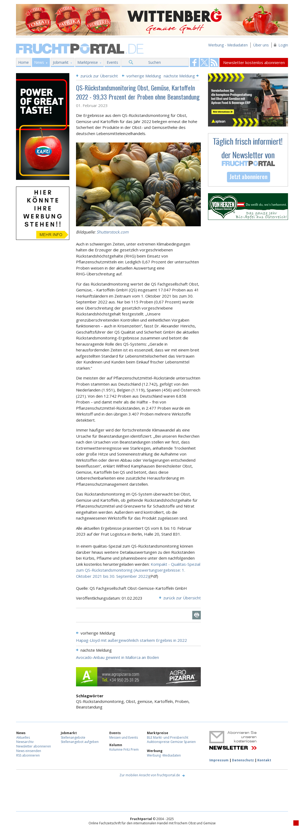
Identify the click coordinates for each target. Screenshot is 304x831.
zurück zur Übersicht (99, 75)
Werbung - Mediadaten (228, 45)
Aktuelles (23, 737)
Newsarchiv (25, 741)
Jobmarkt (61, 62)
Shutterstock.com (113, 232)
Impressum (219, 760)
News (39, 62)
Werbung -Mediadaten (164, 755)
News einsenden (28, 751)
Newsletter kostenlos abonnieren (254, 62)
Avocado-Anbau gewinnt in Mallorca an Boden (117, 657)
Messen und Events (123, 737)
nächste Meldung (179, 75)
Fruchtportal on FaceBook (194, 62)
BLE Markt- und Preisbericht (167, 737)
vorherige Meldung (143, 75)
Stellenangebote (73, 737)
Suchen (154, 62)
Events (112, 62)
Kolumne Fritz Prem (124, 749)
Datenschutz (243, 760)
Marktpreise (87, 62)
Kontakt (264, 760)
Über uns (261, 45)
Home (23, 62)
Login (283, 45)
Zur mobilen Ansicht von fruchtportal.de (149, 775)
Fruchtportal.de (80, 48)
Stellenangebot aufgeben (80, 741)
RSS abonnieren (28, 755)
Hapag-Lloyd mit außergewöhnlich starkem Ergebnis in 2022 (131, 640)
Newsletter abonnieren (33, 746)
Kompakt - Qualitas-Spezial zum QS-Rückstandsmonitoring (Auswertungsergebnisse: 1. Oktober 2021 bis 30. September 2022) (138, 570)
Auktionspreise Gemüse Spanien (171, 741)
